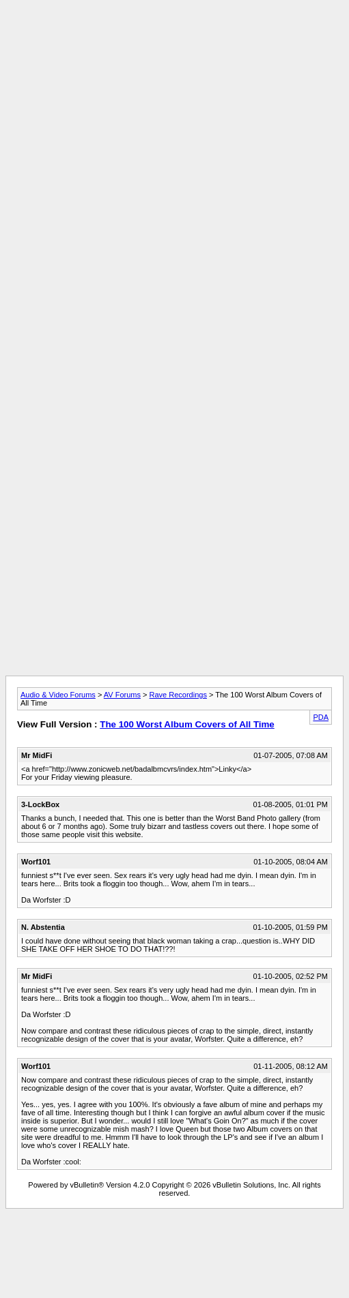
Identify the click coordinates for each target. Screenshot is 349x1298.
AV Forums (122, 695)
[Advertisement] (172, 133)
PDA (321, 717)
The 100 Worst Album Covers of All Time (187, 724)
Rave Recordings (178, 695)
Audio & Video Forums (58, 695)
